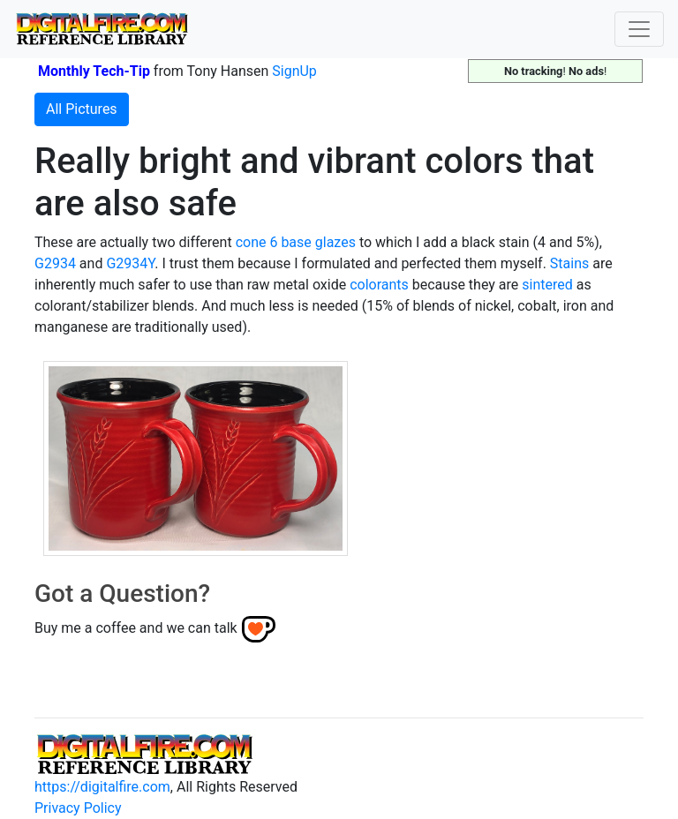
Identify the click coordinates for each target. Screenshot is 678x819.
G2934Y (130, 263)
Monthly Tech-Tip (94, 71)
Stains (569, 263)
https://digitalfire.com (102, 786)
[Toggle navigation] (639, 29)
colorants (379, 284)
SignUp (294, 71)
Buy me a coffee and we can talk (135, 628)
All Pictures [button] (81, 109)
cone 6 (257, 242)
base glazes (318, 242)
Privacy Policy (78, 808)
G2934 (55, 263)
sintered (547, 284)
